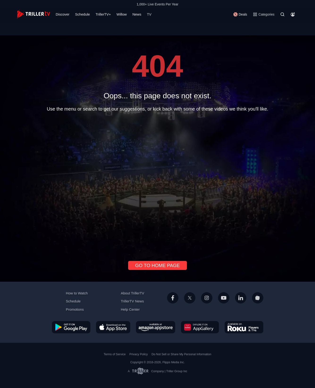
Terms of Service (115, 354)
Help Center (130, 309)
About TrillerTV (132, 293)
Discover (62, 14)
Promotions (75, 309)
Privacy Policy (138, 354)
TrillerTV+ (103, 14)
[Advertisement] (157, 184)
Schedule (82, 14)
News (136, 14)
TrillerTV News (132, 301)
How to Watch (77, 293)
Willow (122, 14)
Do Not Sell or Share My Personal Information (181, 354)
